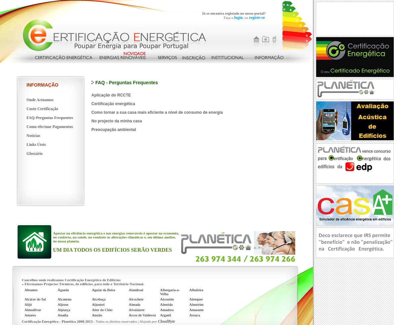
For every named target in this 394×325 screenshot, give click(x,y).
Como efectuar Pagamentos (49, 126)
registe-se (257, 17)
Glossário (34, 153)
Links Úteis (36, 144)
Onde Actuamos (40, 100)
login (238, 17)
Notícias (33, 135)
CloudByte (166, 321)
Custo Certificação (42, 108)
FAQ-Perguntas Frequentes (49, 117)
